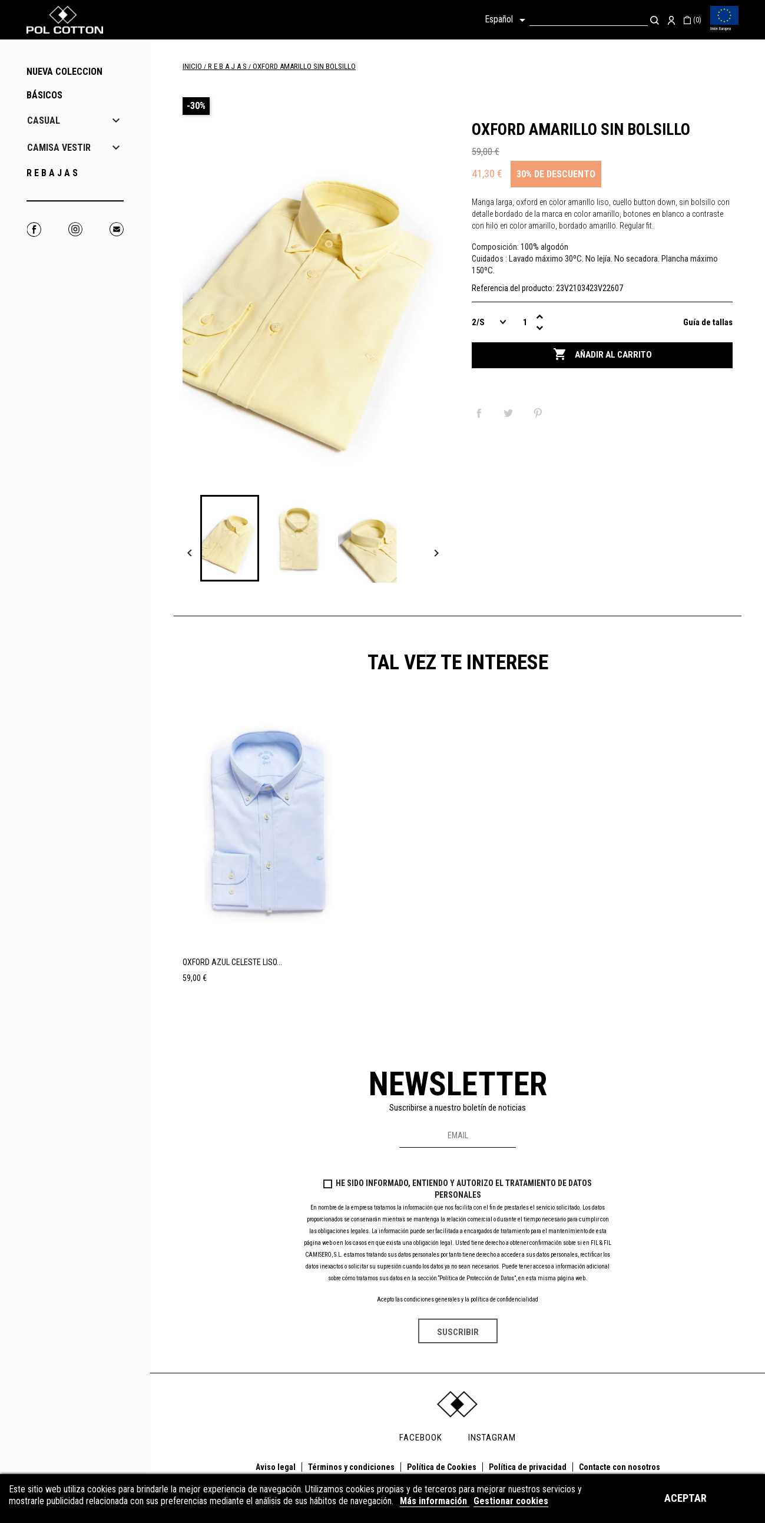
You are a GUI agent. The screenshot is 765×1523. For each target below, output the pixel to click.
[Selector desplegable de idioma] (507, 20)
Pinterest (540, 413)
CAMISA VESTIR (59, 147)
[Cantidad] (525, 322)
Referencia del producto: (513, 288)
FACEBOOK (420, 1437)
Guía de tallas (708, 322)
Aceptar (685, 1498)
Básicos (44, 95)
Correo (116, 229)
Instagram (75, 229)
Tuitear (510, 413)
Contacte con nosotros (619, 1467)
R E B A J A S (52, 173)
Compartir (481, 413)
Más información (434, 1501)
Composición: (495, 247)
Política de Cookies (441, 1467)
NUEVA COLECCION (64, 71)
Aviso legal (276, 1467)
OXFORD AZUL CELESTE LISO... (232, 962)
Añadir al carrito (602, 354)
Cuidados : (489, 258)
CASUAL (43, 120)
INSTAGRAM (492, 1437)
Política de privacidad (528, 1467)
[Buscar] (588, 20)
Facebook (34, 229)
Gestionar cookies (510, 1501)
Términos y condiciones (351, 1467)
